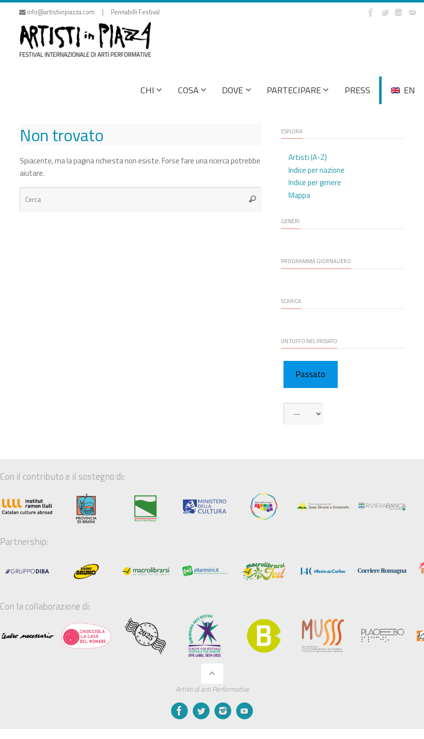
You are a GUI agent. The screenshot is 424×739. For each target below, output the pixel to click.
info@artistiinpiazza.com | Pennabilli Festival (89, 12)
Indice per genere (314, 182)
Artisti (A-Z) (307, 157)
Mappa (299, 195)
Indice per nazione (316, 170)
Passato (310, 374)
